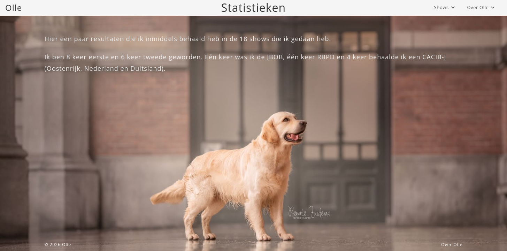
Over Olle (451, 245)
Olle (13, 7)
